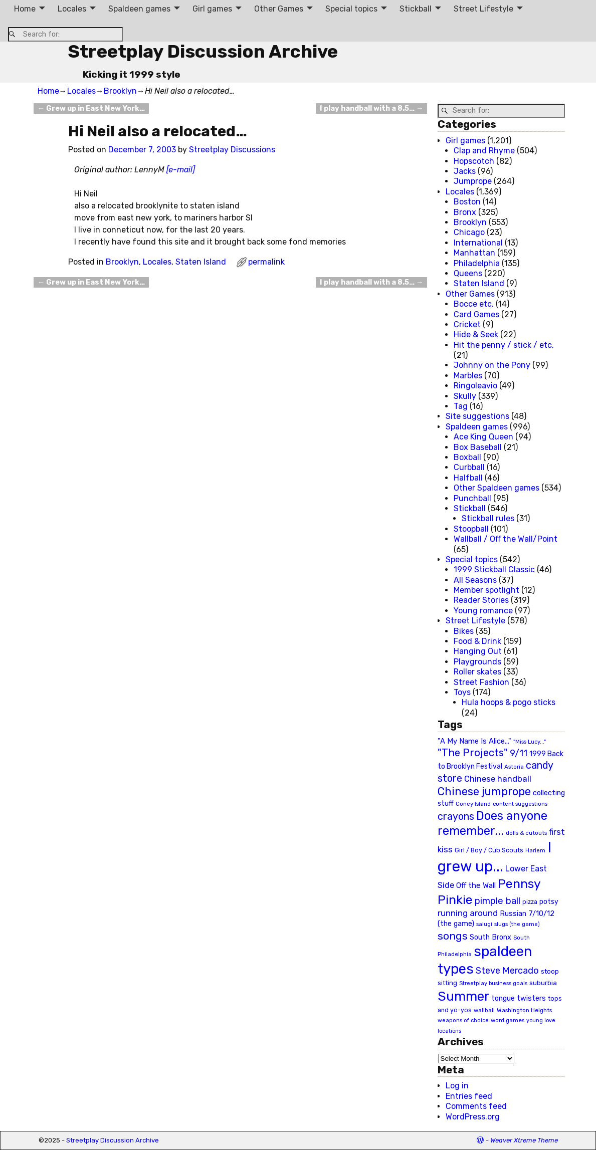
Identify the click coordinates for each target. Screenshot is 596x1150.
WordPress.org (473, 1116)
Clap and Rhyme (484, 150)
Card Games (476, 314)
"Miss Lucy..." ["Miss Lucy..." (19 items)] (529, 741)
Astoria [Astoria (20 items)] (514, 766)
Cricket (467, 324)
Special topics (351, 9)
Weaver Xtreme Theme (524, 1140)
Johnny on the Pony (492, 365)
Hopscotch (474, 161)
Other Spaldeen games (496, 488)
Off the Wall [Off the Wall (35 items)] (476, 885)
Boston (467, 201)
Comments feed (476, 1106)
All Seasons (475, 580)
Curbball (469, 467)
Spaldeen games (139, 9)
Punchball (472, 498)
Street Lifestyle (483, 9)
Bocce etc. (474, 304)
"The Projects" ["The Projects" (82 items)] (473, 753)
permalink (266, 262)
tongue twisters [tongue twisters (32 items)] (518, 998)
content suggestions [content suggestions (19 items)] (520, 803)
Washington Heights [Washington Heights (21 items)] (524, 1010)
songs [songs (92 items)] (453, 936)
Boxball (467, 457)
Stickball (416, 9)
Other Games (278, 9)
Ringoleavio (475, 385)
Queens (468, 273)
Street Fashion (481, 682)
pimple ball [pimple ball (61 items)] (497, 900)
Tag (461, 406)
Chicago (469, 232)
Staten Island (200, 262)
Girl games (212, 9)
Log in (457, 1085)
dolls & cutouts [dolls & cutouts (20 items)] (526, 832)
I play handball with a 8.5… (371, 108)
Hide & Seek (476, 334)
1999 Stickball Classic (494, 569)
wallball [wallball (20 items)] (484, 1010)
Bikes (464, 631)
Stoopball (471, 529)
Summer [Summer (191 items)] (463, 996)
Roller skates (477, 671)
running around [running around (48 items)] (468, 913)
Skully (465, 396)
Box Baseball (478, 447)
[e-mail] (180, 169)
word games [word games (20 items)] (507, 1020)
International (478, 243)
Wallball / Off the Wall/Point (505, 539)
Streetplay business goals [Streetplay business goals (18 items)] (493, 983)
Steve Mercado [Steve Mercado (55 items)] (507, 970)
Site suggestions (477, 416)
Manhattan (474, 253)
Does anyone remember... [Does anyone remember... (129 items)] (492, 823)
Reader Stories (481, 600)
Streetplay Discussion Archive (203, 51)
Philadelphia (477, 263)
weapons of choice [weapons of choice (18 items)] (463, 1020)
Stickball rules (488, 518)
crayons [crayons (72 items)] (456, 816)
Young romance (483, 610)
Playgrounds (477, 661)
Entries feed (469, 1096)
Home (25, 9)
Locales (72, 9)
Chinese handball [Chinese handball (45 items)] (497, 779)
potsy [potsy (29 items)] (548, 901)
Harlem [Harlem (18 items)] (535, 850)
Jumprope (473, 181)
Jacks (465, 171)
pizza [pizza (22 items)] (529, 901)
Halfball (468, 478)
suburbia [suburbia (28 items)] (543, 983)
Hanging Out (478, 651)
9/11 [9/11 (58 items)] (518, 753)
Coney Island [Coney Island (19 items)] (473, 803)
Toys (462, 692)
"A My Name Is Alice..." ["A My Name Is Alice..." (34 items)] (474, 741)
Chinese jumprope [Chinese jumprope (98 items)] (484, 791)
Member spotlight (486, 590)
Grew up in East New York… (91, 108)
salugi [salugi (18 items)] (484, 924)
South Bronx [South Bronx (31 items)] (490, 937)
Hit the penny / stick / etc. (504, 345)
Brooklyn (120, 91)
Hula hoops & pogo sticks (508, 702)
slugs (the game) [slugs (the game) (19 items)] (517, 924)
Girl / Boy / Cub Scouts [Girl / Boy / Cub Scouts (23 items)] (489, 850)
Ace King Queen (483, 436)
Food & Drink (477, 641)
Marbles (468, 375)
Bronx (465, 212)
